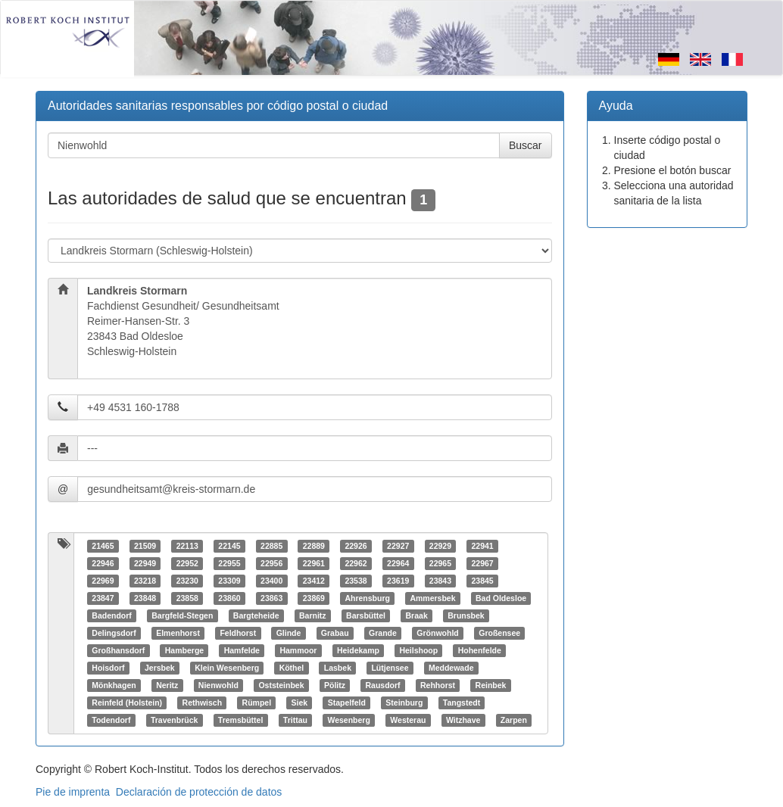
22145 (229, 545)
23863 (271, 598)
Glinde (288, 632)
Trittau (295, 719)
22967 (482, 563)
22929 (440, 545)
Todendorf (111, 719)
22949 (145, 563)
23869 (314, 598)
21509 (145, 545)
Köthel (291, 667)
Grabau (335, 632)
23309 (229, 580)
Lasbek (337, 667)
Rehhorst (437, 685)
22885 (271, 545)
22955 (229, 563)
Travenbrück (174, 719)
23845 (482, 580)
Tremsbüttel (241, 719)
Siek (300, 702)
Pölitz (334, 685)
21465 (103, 545)
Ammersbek (432, 598)
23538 (356, 580)
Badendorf (112, 615)
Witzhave (463, 719)
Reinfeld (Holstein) (127, 702)
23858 (187, 598)
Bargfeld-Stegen (182, 615)
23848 (145, 598)
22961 (314, 563)
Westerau (408, 719)
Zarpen (514, 719)
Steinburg (404, 702)
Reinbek (491, 685)
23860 (229, 598)
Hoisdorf (108, 667)
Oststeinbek (281, 685)
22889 (314, 545)
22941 (482, 545)
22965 (440, 563)
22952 (187, 563)
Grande (383, 632)
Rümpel (257, 702)
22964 (398, 563)
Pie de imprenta (73, 792)
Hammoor (298, 650)
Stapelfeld (347, 702)
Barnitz (312, 615)
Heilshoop (418, 650)
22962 (356, 563)
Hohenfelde (479, 650)
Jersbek (160, 667)
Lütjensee (389, 667)
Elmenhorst (178, 632)
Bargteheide (256, 615)
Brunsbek (466, 615)
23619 (398, 580)
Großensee (499, 632)
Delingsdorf (114, 632)
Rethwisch (202, 702)
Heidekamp (358, 650)
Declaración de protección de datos (199, 792)
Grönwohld (437, 632)
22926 (356, 545)
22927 (398, 545)
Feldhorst (238, 632)
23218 (145, 580)
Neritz (167, 685)
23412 (314, 580)
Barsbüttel (365, 615)
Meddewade (451, 667)
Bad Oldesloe (501, 598)
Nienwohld (218, 685)
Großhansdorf (118, 650)
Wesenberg (348, 719)
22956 (271, 563)
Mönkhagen (114, 685)
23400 (271, 580)
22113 (187, 545)
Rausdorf (382, 685)
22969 (103, 580)
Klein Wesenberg (227, 667)
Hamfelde (242, 650)
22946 (103, 563)
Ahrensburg (367, 598)
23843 (440, 580)
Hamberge (184, 650)
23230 (187, 580)
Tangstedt (461, 702)
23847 (103, 598)
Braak (417, 615)
